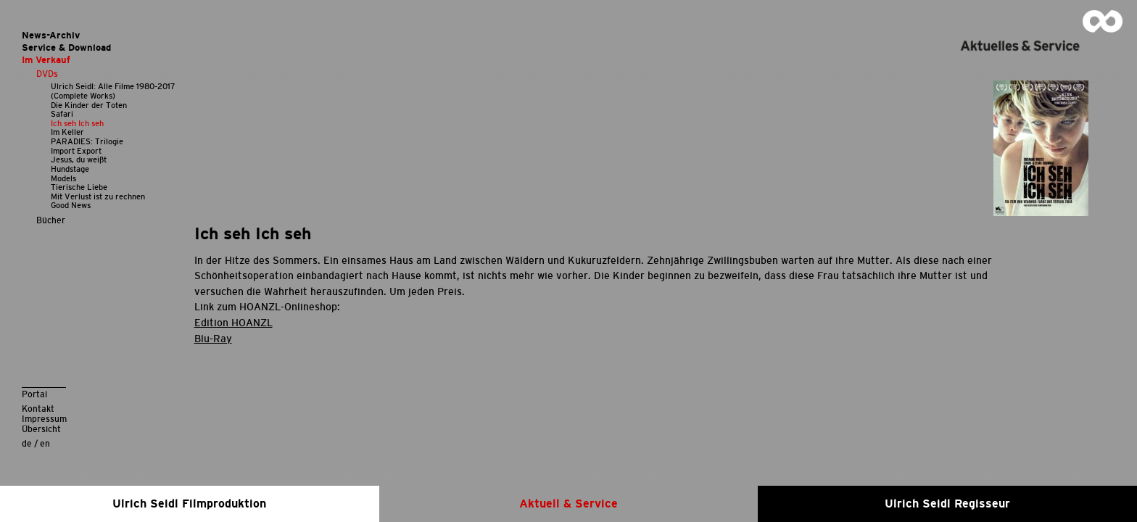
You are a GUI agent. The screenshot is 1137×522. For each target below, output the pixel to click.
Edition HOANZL (233, 322)
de (27, 443)
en (45, 443)
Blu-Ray (213, 338)
